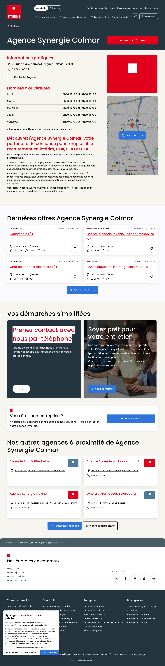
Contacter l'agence (25, 78)
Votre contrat (100, 17)
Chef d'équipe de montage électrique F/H (118, 267)
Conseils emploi (120, 17)
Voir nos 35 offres (137, 41)
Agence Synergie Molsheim (30, 494)
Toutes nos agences (66, 526)
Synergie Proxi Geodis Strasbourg (111, 494)
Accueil (9, 542)
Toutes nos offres (84, 290)
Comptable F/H (21, 234)
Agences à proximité (102, 526)
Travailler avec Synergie (74, 17)
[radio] (41, 8)
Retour (13, 26)
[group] (48, 8)
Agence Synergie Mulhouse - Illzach (113, 461)
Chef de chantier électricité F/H (33, 267)
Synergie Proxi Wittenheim (29, 461)
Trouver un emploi (46, 17)
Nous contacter (103, 390)
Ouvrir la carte (134, 136)
